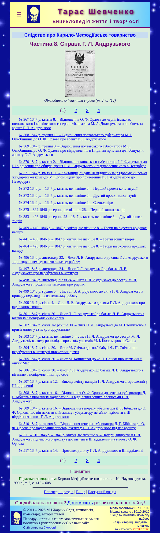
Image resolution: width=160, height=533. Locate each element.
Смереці (50, 527)
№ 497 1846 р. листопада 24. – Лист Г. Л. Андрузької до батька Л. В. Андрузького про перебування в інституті (69, 271)
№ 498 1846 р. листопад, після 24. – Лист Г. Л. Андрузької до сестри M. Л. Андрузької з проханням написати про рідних (74, 282)
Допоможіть (80, 502)
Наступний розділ (102, 492)
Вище (80, 492)
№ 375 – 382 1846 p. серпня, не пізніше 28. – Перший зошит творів (72, 210)
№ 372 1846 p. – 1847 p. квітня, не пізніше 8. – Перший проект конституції (78, 188)
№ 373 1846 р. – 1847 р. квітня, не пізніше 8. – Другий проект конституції (77, 195)
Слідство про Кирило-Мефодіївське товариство (80, 35)
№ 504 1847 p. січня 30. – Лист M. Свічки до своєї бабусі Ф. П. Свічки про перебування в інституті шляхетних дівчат (75, 350)
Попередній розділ (58, 492)
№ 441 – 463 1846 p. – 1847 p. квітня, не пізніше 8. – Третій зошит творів (77, 239)
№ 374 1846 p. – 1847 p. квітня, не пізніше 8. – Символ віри (66, 203)
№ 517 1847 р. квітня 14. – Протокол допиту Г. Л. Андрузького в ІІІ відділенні (81, 450)
